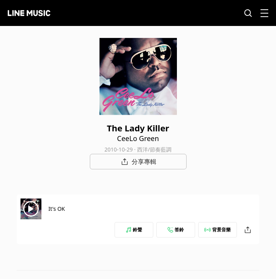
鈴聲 (134, 229)
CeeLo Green (138, 138)
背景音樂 (217, 229)
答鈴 (176, 229)
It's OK (56, 208)
